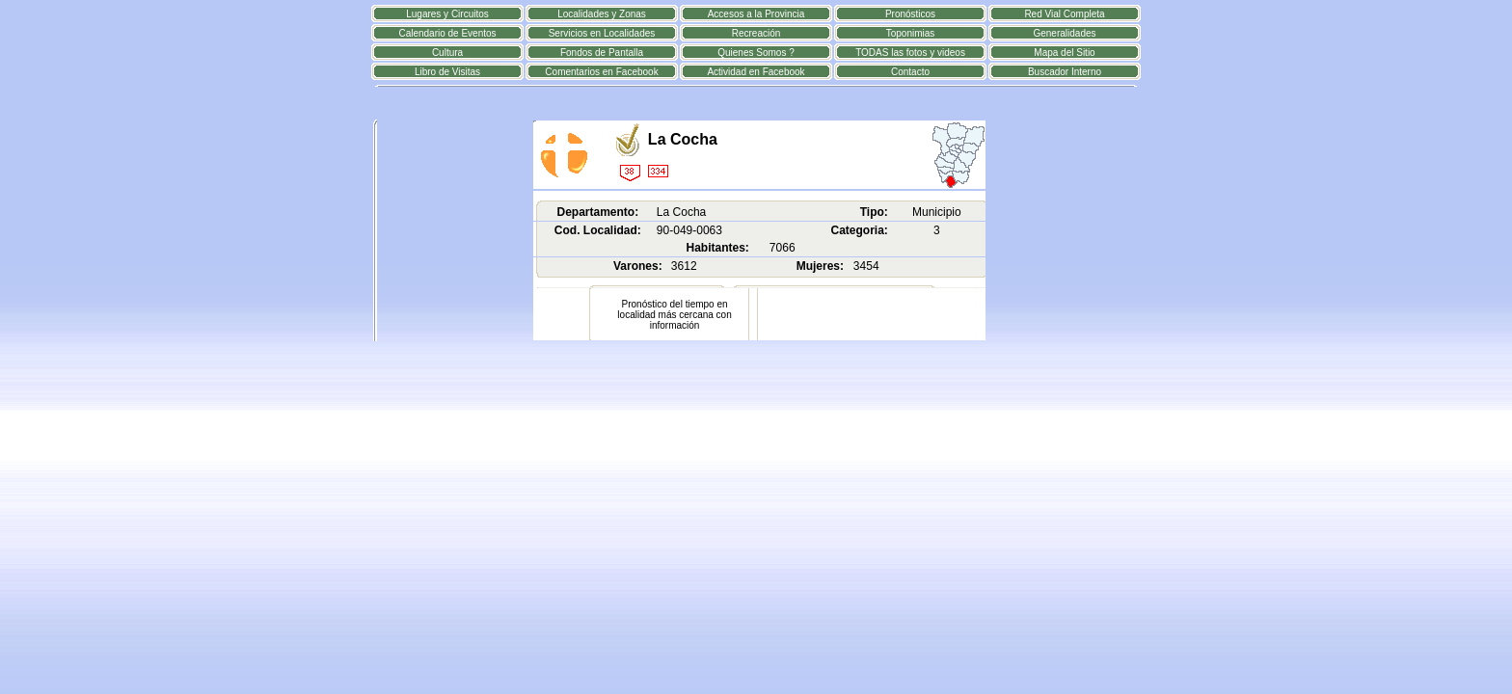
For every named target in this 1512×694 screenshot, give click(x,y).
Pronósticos (910, 14)
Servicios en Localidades (602, 33)
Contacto (910, 72)
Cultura (447, 52)
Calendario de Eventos (447, 33)
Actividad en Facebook (755, 72)
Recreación (756, 33)
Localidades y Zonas (601, 14)
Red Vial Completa (1064, 14)
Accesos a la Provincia (756, 14)
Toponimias (910, 33)
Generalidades (1064, 33)
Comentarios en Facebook (601, 72)
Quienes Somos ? (756, 52)
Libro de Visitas (447, 72)
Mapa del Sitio (1064, 52)
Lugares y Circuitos (447, 14)
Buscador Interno (1064, 72)
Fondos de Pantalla (601, 52)
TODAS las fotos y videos (910, 52)
